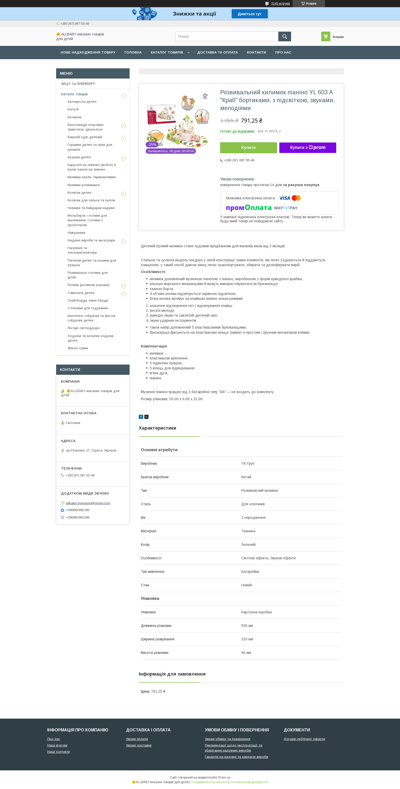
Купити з (307, 147)
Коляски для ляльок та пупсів (91, 200)
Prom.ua (224, 777)
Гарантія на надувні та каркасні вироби (236, 757)
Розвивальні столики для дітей (88, 275)
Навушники (76, 233)
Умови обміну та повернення (227, 739)
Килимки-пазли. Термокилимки (92, 177)
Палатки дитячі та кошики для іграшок (92, 262)
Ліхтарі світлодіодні (83, 328)
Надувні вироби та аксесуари (91, 240)
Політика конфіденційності (249, 782)
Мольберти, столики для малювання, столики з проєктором (87, 220)
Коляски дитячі (79, 193)
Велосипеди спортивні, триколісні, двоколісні (86, 127)
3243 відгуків (280, 3)
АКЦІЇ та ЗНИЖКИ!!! (78, 84)
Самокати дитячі (81, 293)
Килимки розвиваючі (84, 185)
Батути (73, 109)
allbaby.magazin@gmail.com (88, 503)
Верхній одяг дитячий (85, 137)
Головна (133, 52)
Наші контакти (58, 752)
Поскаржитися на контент (209, 782)
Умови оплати (137, 739)
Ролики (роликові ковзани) (89, 285)
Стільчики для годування (88, 308)
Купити (249, 147)
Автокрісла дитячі (82, 102)
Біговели (74, 117)
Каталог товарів (167, 52)
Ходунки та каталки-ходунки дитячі (91, 338)
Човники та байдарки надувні (91, 208)
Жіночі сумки (78, 348)
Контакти (256, 52)
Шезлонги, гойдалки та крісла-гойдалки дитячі (92, 318)
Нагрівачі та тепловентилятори (82, 250)
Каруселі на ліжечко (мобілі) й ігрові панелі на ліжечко (92, 167)
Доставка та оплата (217, 52)
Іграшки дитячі (79, 157)
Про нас (283, 52)
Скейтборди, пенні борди (88, 300)
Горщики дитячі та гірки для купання (90, 147)
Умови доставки (139, 745)
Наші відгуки (57, 745)
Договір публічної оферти (304, 739)
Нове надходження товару (88, 52)
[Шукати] (284, 36)
